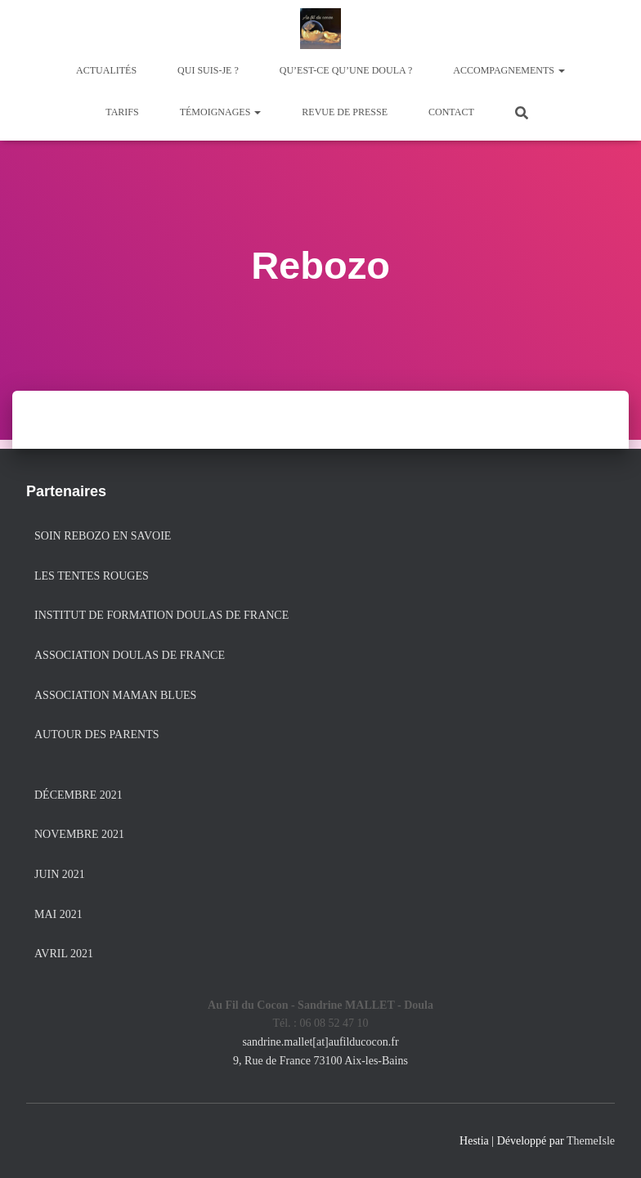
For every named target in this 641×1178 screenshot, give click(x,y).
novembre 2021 (79, 834)
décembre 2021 (78, 795)
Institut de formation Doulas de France (161, 615)
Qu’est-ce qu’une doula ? (346, 70)
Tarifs (121, 112)
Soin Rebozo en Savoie (102, 536)
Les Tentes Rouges (91, 576)
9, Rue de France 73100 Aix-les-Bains (320, 1061)
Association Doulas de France (129, 655)
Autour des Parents (96, 734)
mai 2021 (58, 914)
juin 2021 (59, 874)
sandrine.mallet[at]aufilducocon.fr (320, 1042)
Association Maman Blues (115, 695)
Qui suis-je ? (208, 70)
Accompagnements (509, 70)
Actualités (106, 70)
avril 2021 (63, 953)
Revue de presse (345, 112)
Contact (451, 112)
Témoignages (221, 112)
